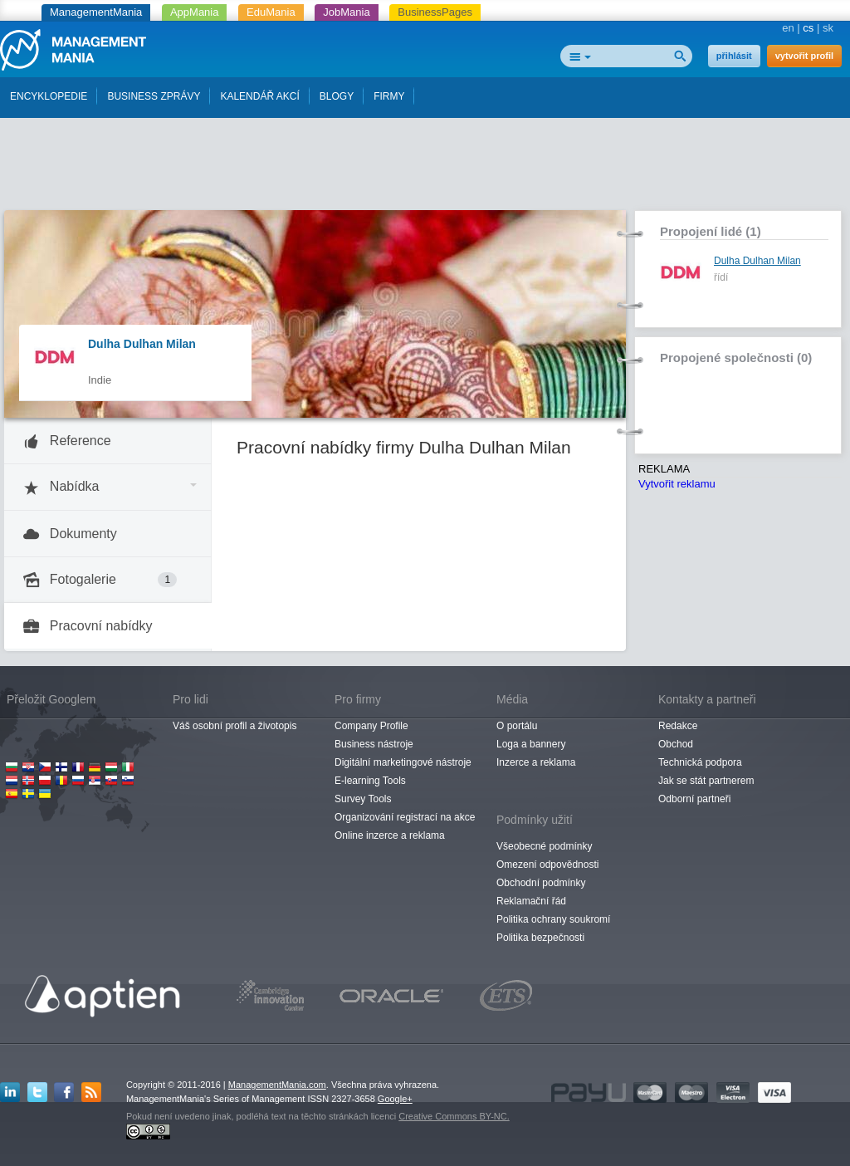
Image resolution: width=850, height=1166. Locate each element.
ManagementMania (96, 12)
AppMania (194, 12)
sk (828, 28)
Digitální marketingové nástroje (403, 762)
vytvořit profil (804, 56)
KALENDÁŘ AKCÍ (259, 96)
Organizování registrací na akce (405, 817)
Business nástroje (374, 744)
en (788, 28)
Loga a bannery (530, 744)
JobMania (346, 12)
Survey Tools (363, 799)
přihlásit (734, 56)
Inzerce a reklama (535, 762)
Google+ (395, 1099)
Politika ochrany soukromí (553, 919)
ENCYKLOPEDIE (48, 96)
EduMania (271, 12)
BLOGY (337, 96)
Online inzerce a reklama (390, 835)
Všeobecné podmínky (544, 846)
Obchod (675, 744)
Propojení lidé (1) (710, 231)
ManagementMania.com (277, 1085)
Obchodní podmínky (540, 883)
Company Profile (371, 726)
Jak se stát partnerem (706, 780)
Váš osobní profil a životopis (234, 726)
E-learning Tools (370, 780)
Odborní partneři (694, 799)
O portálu (516, 726)
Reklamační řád (531, 901)
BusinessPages (435, 12)
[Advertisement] (425, 168)
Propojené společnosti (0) (736, 357)
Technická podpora (700, 762)
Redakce (677, 726)
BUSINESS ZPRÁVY (153, 96)
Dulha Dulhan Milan (142, 343)
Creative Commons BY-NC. (453, 1116)
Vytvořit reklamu (677, 484)
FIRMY (389, 96)
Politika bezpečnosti (540, 937)
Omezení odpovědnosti (547, 864)
